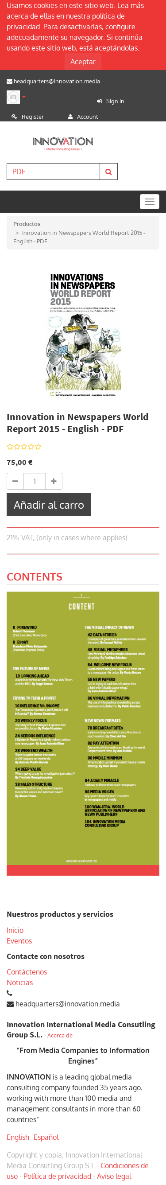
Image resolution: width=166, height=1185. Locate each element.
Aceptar (83, 61)
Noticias (20, 982)
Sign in (115, 101)
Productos (26, 223)
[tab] (34, 577)
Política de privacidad (57, 1176)
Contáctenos (27, 971)
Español (46, 1137)
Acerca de (60, 1035)
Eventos (19, 940)
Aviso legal (114, 1176)
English (18, 1137)
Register (33, 116)
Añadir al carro (49, 504)
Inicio (15, 930)
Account (87, 116)
